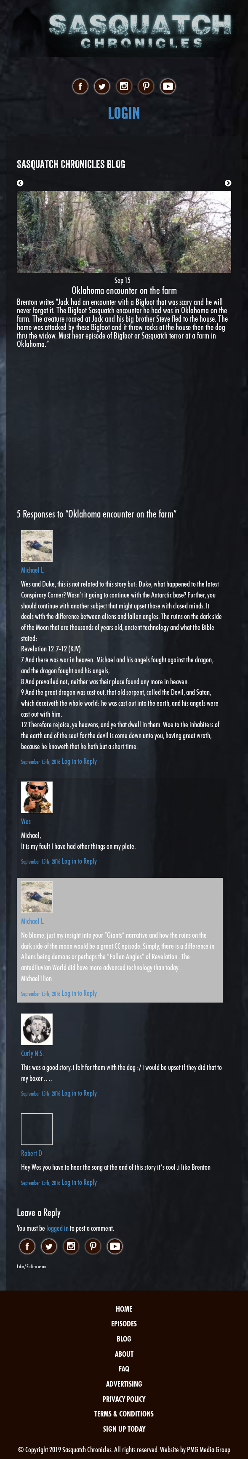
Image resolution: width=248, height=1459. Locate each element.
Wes (26, 821)
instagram (124, 86)
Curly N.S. (32, 1053)
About (124, 1354)
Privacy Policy (124, 1399)
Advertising (124, 1383)
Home (124, 1308)
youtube (168, 86)
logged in (57, 1228)
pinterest (146, 86)
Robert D (31, 1153)
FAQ (124, 1368)
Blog (124, 1338)
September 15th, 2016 (41, 761)
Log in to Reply (79, 761)
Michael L (32, 569)
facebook (80, 86)
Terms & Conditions (124, 1413)
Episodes (124, 1323)
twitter (102, 86)
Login (124, 113)
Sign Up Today (124, 1428)
